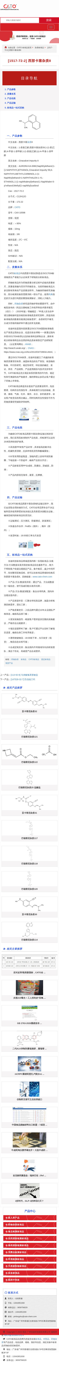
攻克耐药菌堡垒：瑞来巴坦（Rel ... (29, 1175)
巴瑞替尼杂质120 (29, 889)
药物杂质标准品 (16, 1224)
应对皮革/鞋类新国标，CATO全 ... (29, 972)
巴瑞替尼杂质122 (29, 762)
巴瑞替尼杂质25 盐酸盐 (29, 787)
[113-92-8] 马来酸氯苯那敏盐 (24, 675)
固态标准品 (45, 659)
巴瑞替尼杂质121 (29, 737)
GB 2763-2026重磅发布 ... (29, 1023)
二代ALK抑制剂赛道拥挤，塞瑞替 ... (29, 1048)
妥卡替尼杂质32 (29, 711)
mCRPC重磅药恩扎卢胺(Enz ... (29, 1074)
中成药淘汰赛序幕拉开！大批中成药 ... (29, 1150)
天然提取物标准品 (17, 1266)
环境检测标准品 (16, 1259)
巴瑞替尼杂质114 (29, 940)
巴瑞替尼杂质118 (29, 863)
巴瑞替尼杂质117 (29, 838)
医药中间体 (14, 1280)
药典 (50, 294)
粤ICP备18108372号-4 (14, 1335)
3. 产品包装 (10, 98)
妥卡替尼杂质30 (29, 914)
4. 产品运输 (10, 103)
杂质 (29, 142)
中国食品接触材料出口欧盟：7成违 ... (29, 1125)
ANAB (28, 344)
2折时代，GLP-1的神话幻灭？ (29, 1201)
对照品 (46, 1339)
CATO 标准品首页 (24, 48)
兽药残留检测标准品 (18, 1245)
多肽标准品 (14, 1273)
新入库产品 (14, 1218)
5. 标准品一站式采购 (14, 107)
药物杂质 (19, 303)
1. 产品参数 (10, 89)
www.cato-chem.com (42, 576)
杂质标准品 (39, 48)
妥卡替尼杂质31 (29, 813)
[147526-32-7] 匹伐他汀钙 (23, 679)
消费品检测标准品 (17, 1252)
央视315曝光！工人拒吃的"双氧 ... (29, 998)
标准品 (17, 273)
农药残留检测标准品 (18, 1238)
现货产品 (9, 663)
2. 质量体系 (10, 94)
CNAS (31, 348)
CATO (17, 207)
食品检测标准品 (16, 1231)
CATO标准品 (34, 659)
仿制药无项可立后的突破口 (29, 1099)
